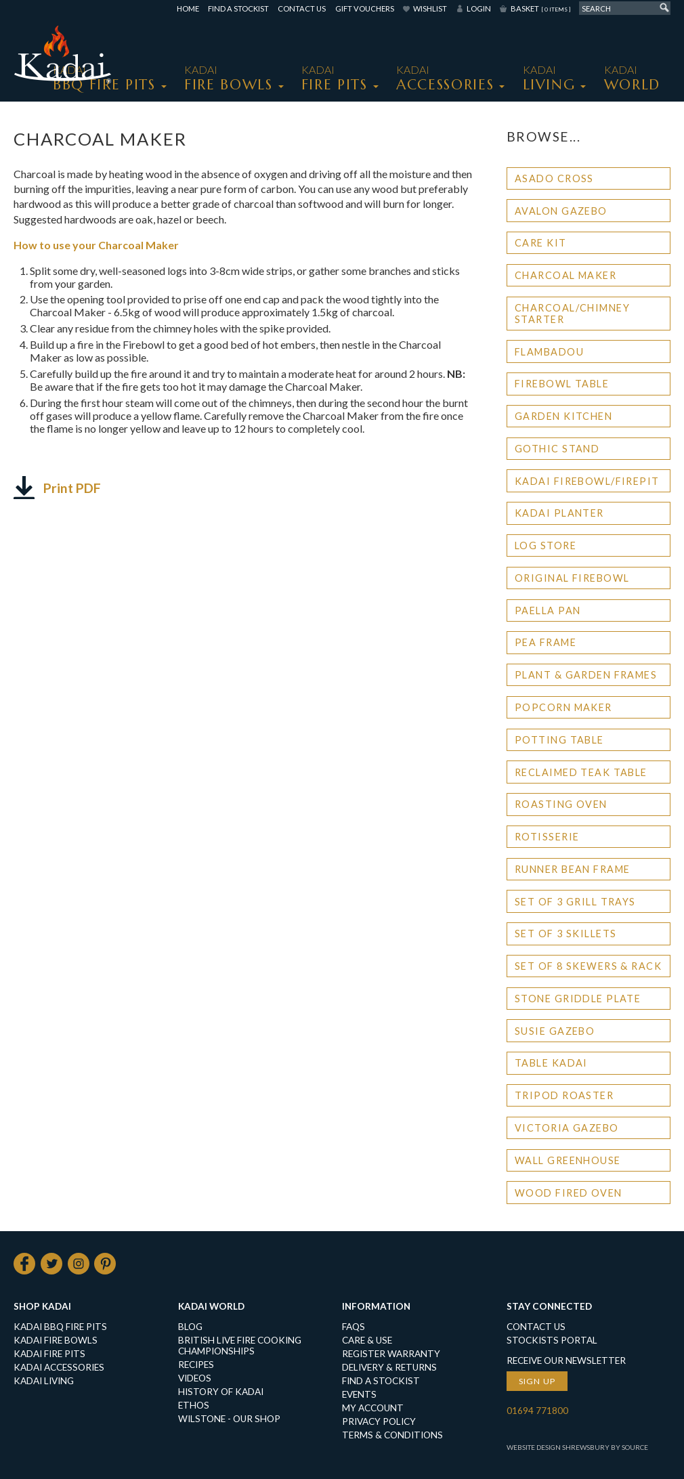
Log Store (545, 545)
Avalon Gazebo (561, 211)
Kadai (632, 78)
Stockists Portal (552, 1340)
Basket (540, 8)
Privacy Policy (379, 1421)
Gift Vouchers (364, 8)
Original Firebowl (572, 578)
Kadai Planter (559, 513)
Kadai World (211, 1306)
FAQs (353, 1326)
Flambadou (549, 352)
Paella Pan (547, 610)
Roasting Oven (561, 804)
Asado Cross (554, 178)
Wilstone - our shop (229, 1418)
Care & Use (367, 1340)
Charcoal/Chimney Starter (572, 313)
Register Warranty (391, 1353)
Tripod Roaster (564, 1095)
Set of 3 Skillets (565, 933)
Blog (190, 1326)
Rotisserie (547, 836)
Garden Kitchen (563, 416)
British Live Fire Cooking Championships (239, 1345)
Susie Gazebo (555, 1031)
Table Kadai (551, 1063)
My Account (373, 1407)
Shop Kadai (42, 1306)
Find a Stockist (238, 8)
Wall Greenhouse (568, 1160)
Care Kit (541, 243)
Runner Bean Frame (572, 869)
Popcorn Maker (563, 707)
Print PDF (72, 488)
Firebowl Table (562, 383)
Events (359, 1394)
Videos (194, 1378)
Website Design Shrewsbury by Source (577, 1447)
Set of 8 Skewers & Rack (588, 966)
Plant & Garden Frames (586, 675)
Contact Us (302, 8)
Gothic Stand (557, 448)
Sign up (537, 1381)
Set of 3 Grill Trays (575, 901)
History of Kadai (220, 1391)
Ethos (193, 1405)
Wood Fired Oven (568, 1193)
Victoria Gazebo (567, 1128)
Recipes (196, 1364)
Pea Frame (545, 642)
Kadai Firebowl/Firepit (587, 481)
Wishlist (430, 8)
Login (479, 8)
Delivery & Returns (389, 1367)
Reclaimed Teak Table (581, 772)
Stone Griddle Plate (578, 998)
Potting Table (559, 740)
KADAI (228, 78)
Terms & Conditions (392, 1435)
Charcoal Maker (565, 275)
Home (188, 8)
